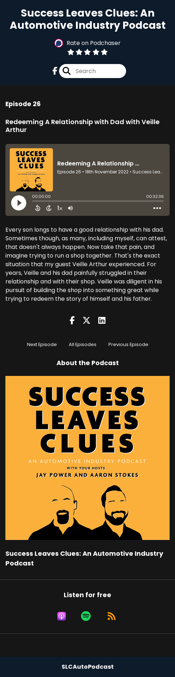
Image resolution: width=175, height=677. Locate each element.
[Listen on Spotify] (85, 616)
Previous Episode (128, 344)
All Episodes (83, 344)
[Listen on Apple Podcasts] (61, 616)
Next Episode (42, 344)
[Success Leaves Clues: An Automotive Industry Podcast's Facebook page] (55, 71)
